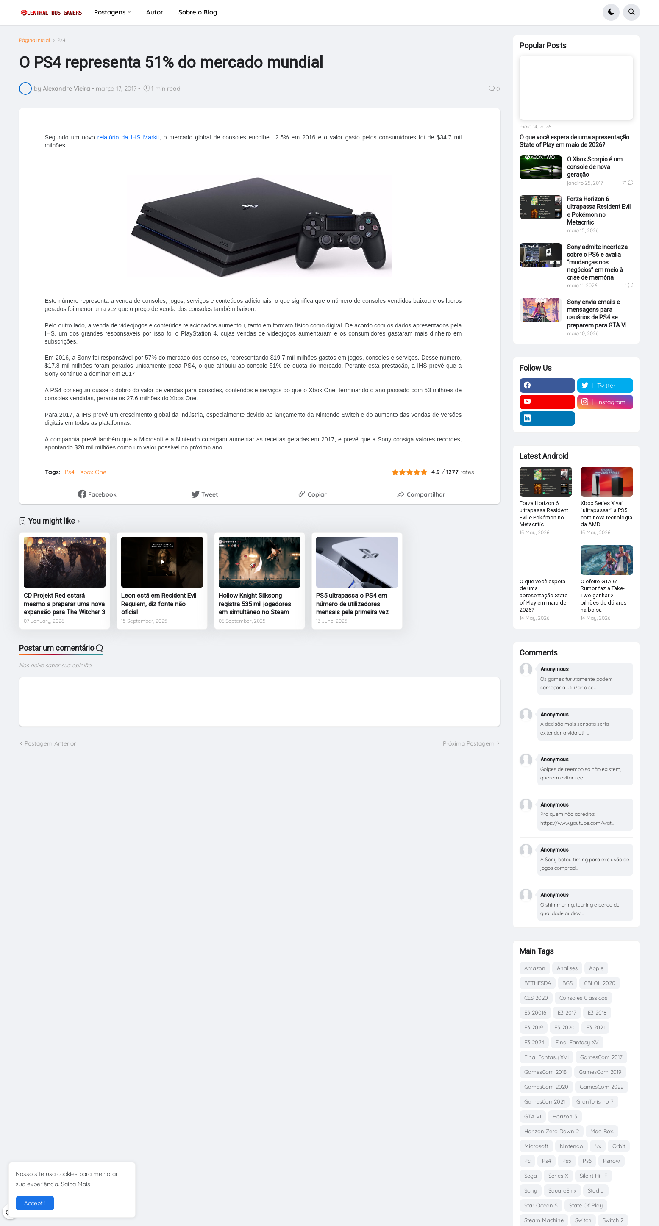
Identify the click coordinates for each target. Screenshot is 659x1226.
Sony (530, 1190)
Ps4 (61, 40)
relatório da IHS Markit (128, 137)
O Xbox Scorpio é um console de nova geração (595, 167)
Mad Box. (602, 1131)
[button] (611, 12)
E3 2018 (597, 1012)
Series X (558, 1175)
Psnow (611, 1160)
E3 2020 (564, 1027)
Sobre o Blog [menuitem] (197, 12)
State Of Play (586, 1205)
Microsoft (536, 1146)
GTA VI (532, 1116)
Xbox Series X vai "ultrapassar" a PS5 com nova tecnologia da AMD (606, 514)
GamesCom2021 (544, 1101)
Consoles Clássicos (583, 997)
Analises (567, 968)
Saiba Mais (75, 1184)
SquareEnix (562, 1190)
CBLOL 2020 (599, 982)
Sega (530, 1175)
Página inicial (34, 40)
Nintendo (571, 1146)
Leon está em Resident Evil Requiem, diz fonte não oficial (158, 604)
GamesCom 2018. (545, 1071)
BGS (567, 982)
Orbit (618, 1146)
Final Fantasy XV (577, 1042)
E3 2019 (533, 1027)
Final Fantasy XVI (546, 1057)
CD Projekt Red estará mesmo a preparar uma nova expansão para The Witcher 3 (64, 604)
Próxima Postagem (469, 743)
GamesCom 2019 (600, 1071)
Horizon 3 (565, 1116)
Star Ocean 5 (541, 1205)
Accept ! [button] (35, 1203)
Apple (596, 968)
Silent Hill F (593, 1175)
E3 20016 (535, 1012)
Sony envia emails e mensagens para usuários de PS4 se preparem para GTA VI (596, 314)
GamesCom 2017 (601, 1057)
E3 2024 (534, 1042)
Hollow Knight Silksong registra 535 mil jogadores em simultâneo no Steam (255, 604)
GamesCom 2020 (546, 1086)
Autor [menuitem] (154, 12)
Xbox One (93, 472)
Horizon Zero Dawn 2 (551, 1131)
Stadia (596, 1190)
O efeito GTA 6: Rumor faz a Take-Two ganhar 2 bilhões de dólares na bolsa (603, 595)
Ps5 (566, 1160)
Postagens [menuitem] (109, 12)
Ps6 (587, 1160)
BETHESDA (537, 982)
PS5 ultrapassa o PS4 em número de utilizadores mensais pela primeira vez (352, 604)
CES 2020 (536, 997)
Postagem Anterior (50, 743)
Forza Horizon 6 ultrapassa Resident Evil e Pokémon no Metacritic (599, 211)
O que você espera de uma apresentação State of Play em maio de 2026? (574, 141)
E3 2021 (595, 1027)
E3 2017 (567, 1012)
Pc (527, 1160)
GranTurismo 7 (595, 1101)
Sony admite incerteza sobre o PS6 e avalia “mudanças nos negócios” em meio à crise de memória (597, 262)
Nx (598, 1146)
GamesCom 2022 (601, 1086)
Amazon (534, 968)
